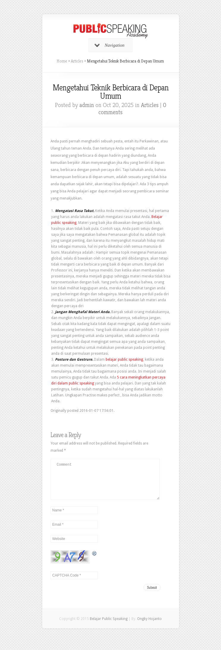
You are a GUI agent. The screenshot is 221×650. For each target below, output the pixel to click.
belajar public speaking (124, 359)
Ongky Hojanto (149, 626)
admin (86, 105)
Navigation (110, 45)
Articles (77, 61)
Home (62, 61)
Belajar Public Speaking (109, 626)
